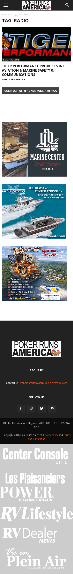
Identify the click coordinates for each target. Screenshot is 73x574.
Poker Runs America (13, 79)
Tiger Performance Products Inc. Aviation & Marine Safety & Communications (34, 70)
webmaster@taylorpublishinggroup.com (43, 383)
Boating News (11, 59)
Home (5, 14)
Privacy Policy (51, 435)
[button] (67, 5)
